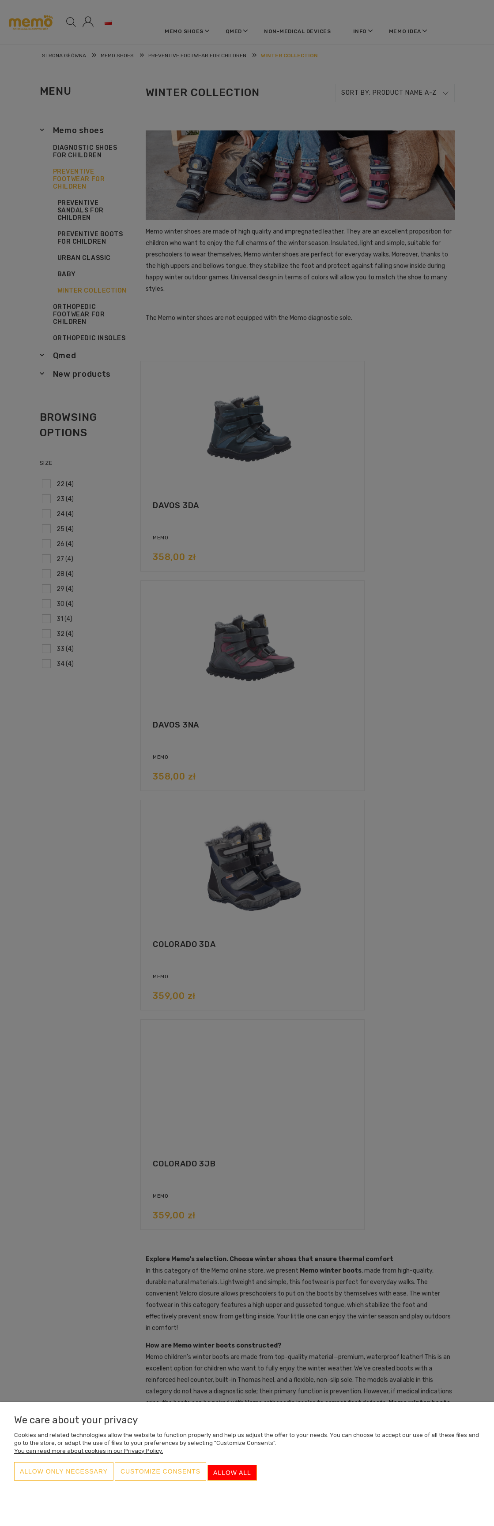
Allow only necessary (64, 1475)
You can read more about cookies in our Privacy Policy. (88, 1456)
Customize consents (160, 1475)
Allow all (232, 1475)
